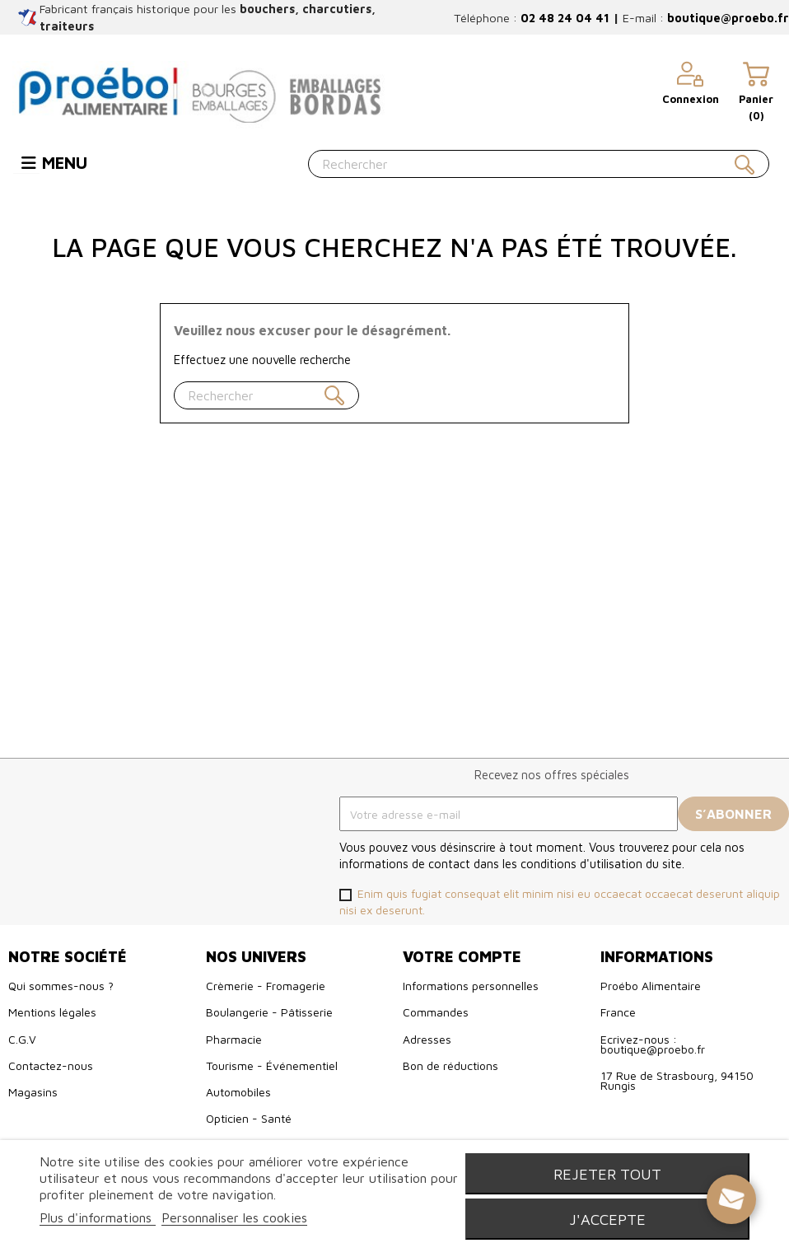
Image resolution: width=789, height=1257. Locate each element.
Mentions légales (52, 1012)
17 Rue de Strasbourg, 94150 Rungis (677, 1080)
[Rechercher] (538, 164)
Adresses (427, 1039)
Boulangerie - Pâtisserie (269, 1012)
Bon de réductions (450, 1065)
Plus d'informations (98, 1217)
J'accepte (607, 1219)
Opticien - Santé (249, 1118)
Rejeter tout (607, 1174)
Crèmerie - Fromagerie (265, 986)
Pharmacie (234, 1039)
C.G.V (22, 1039)
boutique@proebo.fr (728, 18)
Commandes (436, 1012)
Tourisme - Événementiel (272, 1065)
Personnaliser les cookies (234, 1217)
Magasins (33, 1092)
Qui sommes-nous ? (61, 986)
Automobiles (238, 1092)
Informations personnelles (471, 986)
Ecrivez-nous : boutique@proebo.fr (652, 1044)
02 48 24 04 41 (565, 18)
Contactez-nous (50, 1065)
